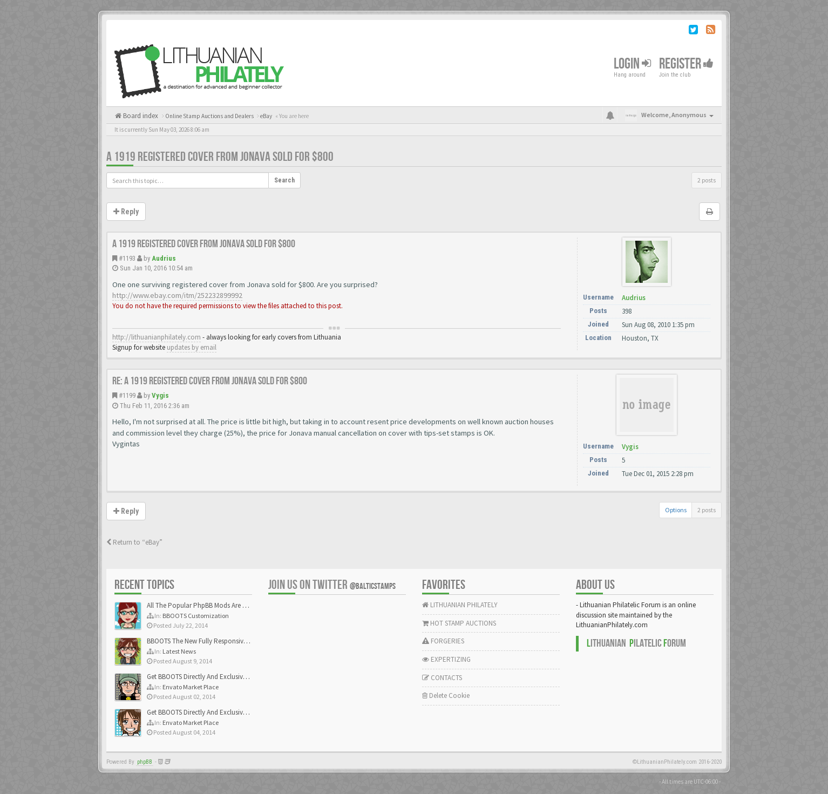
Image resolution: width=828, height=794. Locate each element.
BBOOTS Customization (195, 616)
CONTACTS (442, 677)
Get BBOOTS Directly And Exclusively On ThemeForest (224, 676)
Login (632, 64)
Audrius (164, 258)
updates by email (191, 347)
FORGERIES (443, 641)
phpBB (144, 761)
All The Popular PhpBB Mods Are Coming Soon (215, 605)
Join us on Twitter (332, 585)
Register (686, 64)
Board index (139, 115)
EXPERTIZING (446, 659)
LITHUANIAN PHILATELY (460, 604)
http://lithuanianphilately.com (156, 337)
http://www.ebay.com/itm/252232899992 (177, 295)
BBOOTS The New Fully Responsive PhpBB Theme (218, 641)
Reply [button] (126, 211)
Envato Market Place (190, 687)
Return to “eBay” (134, 542)
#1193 (127, 258)
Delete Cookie (446, 695)
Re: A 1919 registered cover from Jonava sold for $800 (209, 381)
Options (676, 510)
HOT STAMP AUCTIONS (459, 623)
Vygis (160, 395)
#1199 (127, 395)
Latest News (179, 651)
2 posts (706, 180)
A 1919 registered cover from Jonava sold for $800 (220, 157)
